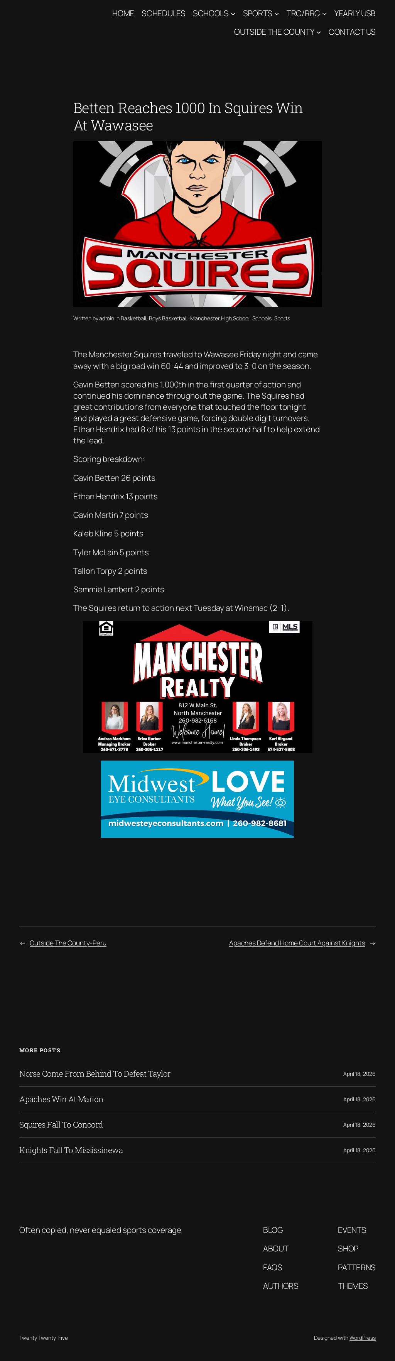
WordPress (362, 1337)
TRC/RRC (303, 13)
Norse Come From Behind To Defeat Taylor (94, 1074)
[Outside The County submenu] (318, 32)
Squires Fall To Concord (61, 1124)
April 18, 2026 (359, 1073)
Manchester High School (220, 318)
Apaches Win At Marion (61, 1099)
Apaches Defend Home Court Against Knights (297, 942)
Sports (257, 13)
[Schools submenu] (233, 13)
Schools (211, 13)
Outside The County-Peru (68, 942)
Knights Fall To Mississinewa (71, 1150)
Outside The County (274, 31)
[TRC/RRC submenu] (324, 13)
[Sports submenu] (276, 13)
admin (106, 318)
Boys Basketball (168, 318)
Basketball (133, 318)
